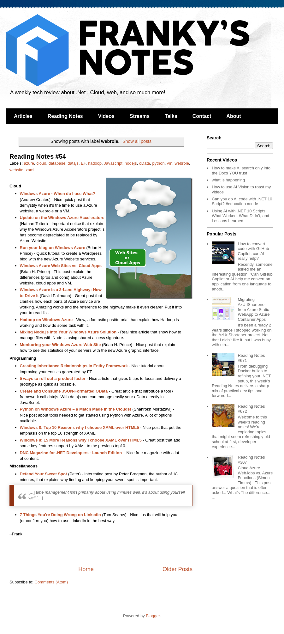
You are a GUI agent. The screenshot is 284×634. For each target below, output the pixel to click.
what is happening (228, 180)
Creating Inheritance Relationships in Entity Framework (74, 365)
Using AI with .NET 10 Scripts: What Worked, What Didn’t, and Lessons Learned (240, 216)
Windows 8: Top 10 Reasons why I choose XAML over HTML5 (79, 427)
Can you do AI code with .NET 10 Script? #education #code (242, 201)
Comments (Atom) (51, 582)
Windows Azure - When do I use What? (57, 193)
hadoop (95, 163)
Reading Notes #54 (37, 156)
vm (169, 163)
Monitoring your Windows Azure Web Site (60, 344)
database (57, 163)
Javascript (113, 163)
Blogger (153, 615)
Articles (23, 116)
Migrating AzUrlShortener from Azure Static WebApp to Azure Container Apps (253, 309)
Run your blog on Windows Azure (52, 247)
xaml (30, 170)
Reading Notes (65, 116)
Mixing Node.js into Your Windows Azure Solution (68, 332)
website (16, 170)
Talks (171, 116)
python (158, 163)
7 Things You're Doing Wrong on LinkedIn (60, 514)
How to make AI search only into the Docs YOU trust (241, 170)
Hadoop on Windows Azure (46, 319)
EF (83, 163)
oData (144, 163)
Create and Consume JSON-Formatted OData (64, 391)
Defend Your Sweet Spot (43, 474)
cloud (41, 163)
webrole (182, 163)
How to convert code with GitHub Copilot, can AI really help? (253, 251)
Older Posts (177, 569)
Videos (106, 116)
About (233, 116)
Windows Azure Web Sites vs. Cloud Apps (61, 265)
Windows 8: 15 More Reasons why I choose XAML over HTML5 (81, 440)
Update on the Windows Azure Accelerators (62, 217)
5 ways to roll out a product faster (53, 378)
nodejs (131, 163)
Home (86, 569)
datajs (73, 163)
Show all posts (136, 141)
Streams (140, 116)
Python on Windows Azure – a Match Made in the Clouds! (75, 409)
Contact (201, 116)
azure (29, 163)
